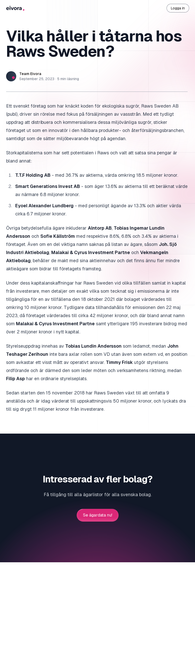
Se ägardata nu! (97, 515)
